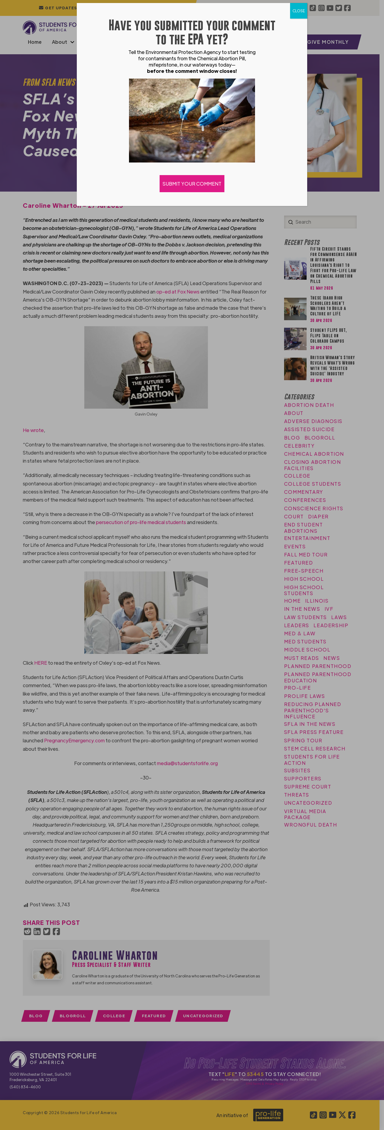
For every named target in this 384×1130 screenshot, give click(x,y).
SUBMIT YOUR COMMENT (192, 183)
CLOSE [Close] (298, 10)
